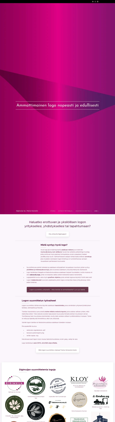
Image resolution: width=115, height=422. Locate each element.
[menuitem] (53, 211)
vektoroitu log (34, 275)
